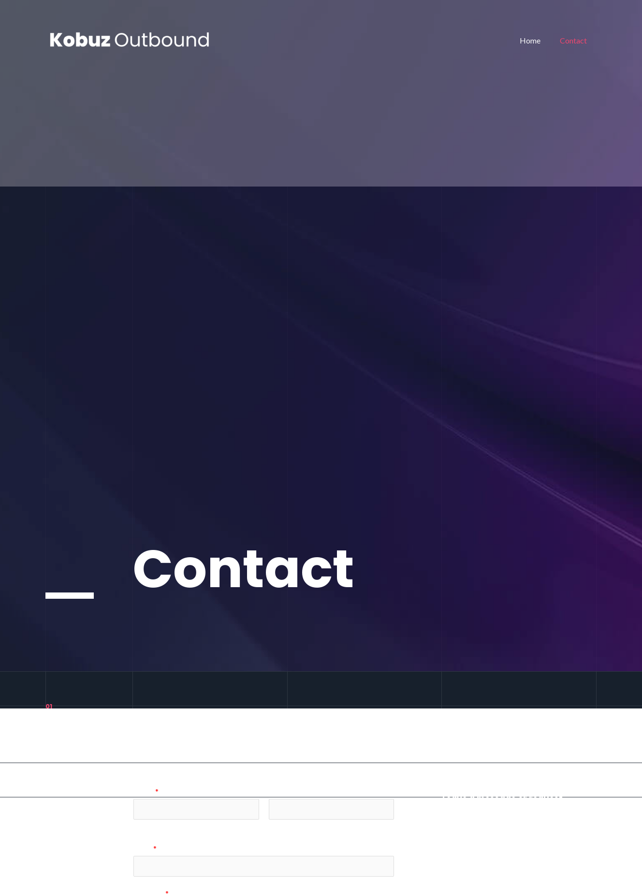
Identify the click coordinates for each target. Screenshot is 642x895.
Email (145, 849)
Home (535, 40)
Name (146, 791)
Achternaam (286, 826)
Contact (575, 40)
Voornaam (148, 826)
